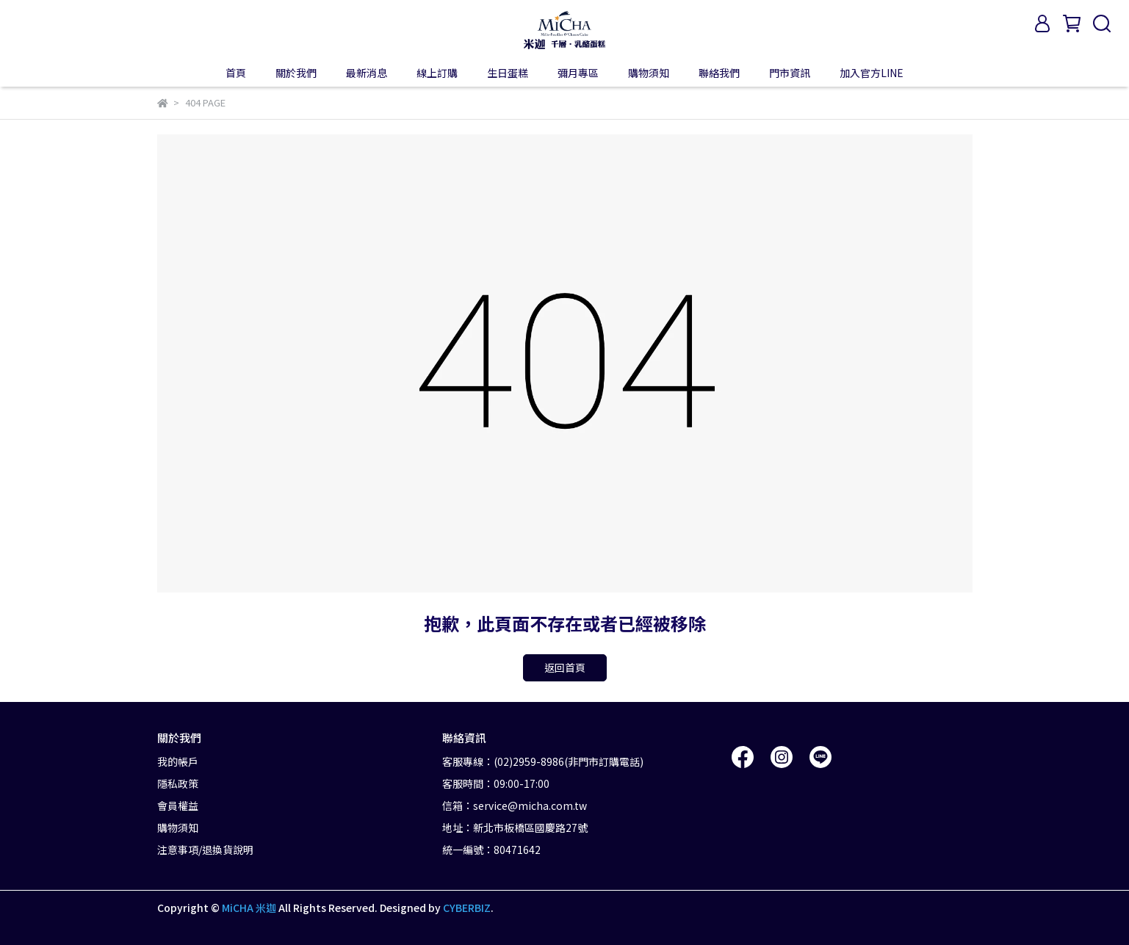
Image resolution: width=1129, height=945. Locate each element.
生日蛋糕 (507, 72)
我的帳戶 (177, 761)
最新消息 (366, 72)
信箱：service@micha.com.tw (514, 805)
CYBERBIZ (467, 907)
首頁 (236, 72)
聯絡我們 (719, 72)
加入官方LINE (871, 72)
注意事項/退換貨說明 (205, 849)
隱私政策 (177, 783)
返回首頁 (564, 667)
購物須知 (648, 72)
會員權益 (177, 805)
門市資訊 (789, 72)
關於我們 (296, 72)
